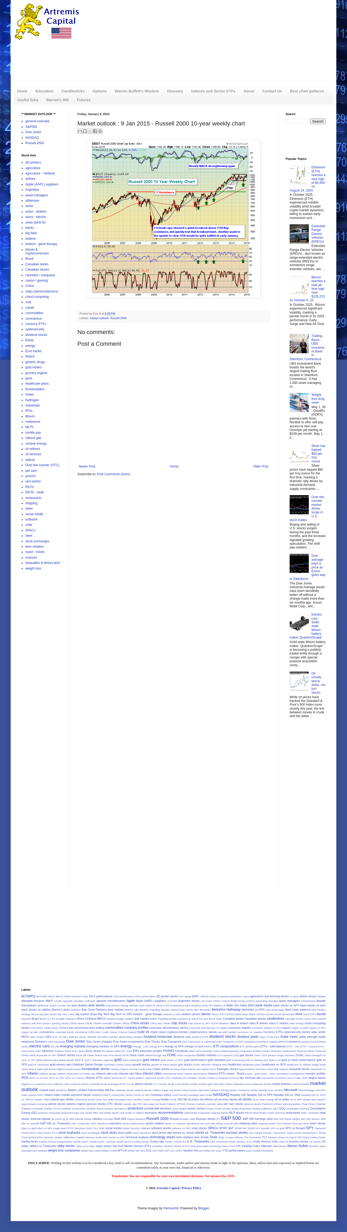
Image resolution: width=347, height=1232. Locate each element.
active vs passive (219, 996)
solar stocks (199, 1128)
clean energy (296, 1023)
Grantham (110, 1064)
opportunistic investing (34, 1104)
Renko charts (266, 1112)
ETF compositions (226, 1046)
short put (297, 1123)
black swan (241, 1014)
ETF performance (250, 1046)
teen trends (201, 1137)
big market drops (86, 1014)
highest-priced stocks (69, 1069)
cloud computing (37, 297)
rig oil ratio (68, 1118)
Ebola (29, 340)
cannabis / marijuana (40, 275)
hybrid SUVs (209, 1069)
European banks (111, 1051)
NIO (104, 1099)
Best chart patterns (307, 91)
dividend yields (247, 1037)
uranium (31, 557)
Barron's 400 (57, 100)
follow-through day (155, 1055)
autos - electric (35, 217)
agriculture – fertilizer (40, 173)
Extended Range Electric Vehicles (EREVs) (318, 233)
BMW (298, 1014)
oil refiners (32, 449)
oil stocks (245, 1099)
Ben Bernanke (202, 1009)
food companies (187, 1055)
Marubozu (61, 1090)
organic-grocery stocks (91, 1103)
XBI (137, 1150)
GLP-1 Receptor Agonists (98, 1060)
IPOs (29, 411)
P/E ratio (142, 1104)
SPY (310, 1128)
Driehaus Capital (267, 1041)
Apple (131, 1001)
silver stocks (318, 1123)
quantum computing (49, 1112)
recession (151, 1112)
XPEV (178, 1150)
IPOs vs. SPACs (74, 1077)
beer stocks (186, 1009)
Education (45, 91)
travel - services (107, 1141)
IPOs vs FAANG (39, 1077)
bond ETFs (309, 1014)
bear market (115, 1009)
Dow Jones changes (99, 1041)
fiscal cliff (81, 1055)
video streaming (212, 1146)
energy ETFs (156, 1046)
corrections (81, 1032)
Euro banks (33, 351)
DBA (65, 1036)
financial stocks (306, 1051)
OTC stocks (114, 1103)
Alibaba (321, 996)
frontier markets (206, 1055)
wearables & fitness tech (42, 563)
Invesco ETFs (217, 1073)
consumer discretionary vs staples (208, 1027)
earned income (309, 1041)
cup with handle (227, 1032)
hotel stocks (161, 1069)
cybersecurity (34, 329)
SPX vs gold (277, 1128)
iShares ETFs (94, 1077)
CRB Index (94, 1032)
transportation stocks (69, 1141)
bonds (321, 1014)
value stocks (104, 1146)
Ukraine (240, 1141)
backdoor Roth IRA (202, 1005)
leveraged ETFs (117, 1084)
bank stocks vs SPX (286, 1005)
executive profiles (151, 1050)
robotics (97, 1118)
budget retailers (125, 1018)
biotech (30, 239)
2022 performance (145, 996)
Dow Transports (171, 1041)
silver (29, 508)
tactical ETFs (35, 1137)
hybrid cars (194, 1069)
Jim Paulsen (190, 1077)
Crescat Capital (127, 1032)
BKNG (230, 1014)
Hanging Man (219, 1064)
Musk (209, 1094)
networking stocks (84, 1099)
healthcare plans (37, 383)
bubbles (111, 1018)
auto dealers (80, 1005)
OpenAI (321, 1099)
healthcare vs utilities (299, 1064)
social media (34, 514)
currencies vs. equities (249, 1032)
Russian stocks (205, 1118)
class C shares (278, 1023)
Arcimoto (172, 1000)
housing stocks (178, 1069)
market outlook (99, 318)
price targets (179, 1108)
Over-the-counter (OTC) (42, 465)
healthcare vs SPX (274, 1064)
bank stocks (264, 1005)
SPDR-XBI (240, 1128)
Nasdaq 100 (238, 1094)
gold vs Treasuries (38, 1064)
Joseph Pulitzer (206, 1077)
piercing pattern (292, 1104)
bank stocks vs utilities (36, 1009)
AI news (294, 996)
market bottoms (281, 1083)
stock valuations (142, 1132)
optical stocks (56, 1103)
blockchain (288, 1014)
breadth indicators (66, 1018)
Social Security (130, 1128)
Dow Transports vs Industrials (199, 1041)
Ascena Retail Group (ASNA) (238, 1000)
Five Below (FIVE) (119, 1055)
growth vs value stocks (164, 1064)
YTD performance (233, 1150)
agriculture (32, 168)
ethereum (48, 1050)
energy (30, 346)
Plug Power (308, 1104)
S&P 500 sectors (310, 1118)
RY (218, 1118)
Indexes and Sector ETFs (213, 91)
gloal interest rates (47, 1060)
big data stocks (48, 1014)
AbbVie (204, 996)
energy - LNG (141, 1046)
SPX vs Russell (295, 1128)
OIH (180, 1099)
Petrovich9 (171, 1208)
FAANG (168, 1051)
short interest (284, 1123)
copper (286, 1027)
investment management (290, 1073)
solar (28, 525)
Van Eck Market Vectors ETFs (132, 1146)
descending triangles (131, 1036)
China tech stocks (160, 1023)
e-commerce (293, 1041)
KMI (290, 1077)
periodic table (215, 1104)
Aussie (53, 1005)
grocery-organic (36, 373)
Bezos (35, 1014)
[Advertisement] (186, 44)
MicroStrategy (306, 1090)
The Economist (252, 1137)
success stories (237, 1133)
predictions (135, 1108)
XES (142, 1150)
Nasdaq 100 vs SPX (260, 1094)
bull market (142, 1018)
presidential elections (158, 1108)
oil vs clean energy (263, 1099)
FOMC (171, 1055)
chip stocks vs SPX (199, 1023)
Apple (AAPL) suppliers (41, 184)
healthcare (234, 1064)
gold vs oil (275, 1060)
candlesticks (275, 1018)
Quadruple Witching (298, 1108)
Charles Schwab (102, 1023)
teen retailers (34, 546)
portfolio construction (74, 1108)
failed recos (195, 1051)
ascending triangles (267, 1000)
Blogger (203, 1208)
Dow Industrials (56, 1041)
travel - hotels (35, 552)
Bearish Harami (170, 1009)
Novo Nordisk (134, 1099)
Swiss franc (279, 1132)
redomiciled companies (197, 1112)
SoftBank (145, 1128)
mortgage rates (196, 1094)
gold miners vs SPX (172, 1060)
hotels (29, 394)
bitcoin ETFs (219, 1014)
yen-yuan (216, 1150)
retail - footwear (310, 1112)
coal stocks (36, 1027)
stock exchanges (37, 541)
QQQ (282, 1108)
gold (117, 1060)
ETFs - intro (293, 1046)
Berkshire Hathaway (226, 1009)
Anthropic (90, 1000)
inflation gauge (48, 1073)
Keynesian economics (274, 1077)
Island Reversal (113, 1077)
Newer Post (87, 466)
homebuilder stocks (96, 1069)
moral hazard (179, 1094)
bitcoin (206, 1014)
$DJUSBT (42, 996)
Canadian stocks (37, 269)
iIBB (276, 1069)
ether (38, 1051)
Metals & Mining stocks (223, 1090)
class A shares (239, 1023)
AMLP (49, 1000)
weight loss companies (64, 1150)
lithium (30, 416)
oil (185, 1099)
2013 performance (100, 996)
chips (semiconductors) (41, 291)
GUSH (196, 1064)
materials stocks (124, 1090)
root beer (108, 1118)
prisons (30, 476)
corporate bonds (64, 1032)
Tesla (213, 1137)
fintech (30, 356)
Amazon (39, 1000)
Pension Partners (196, 1104)
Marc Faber (225, 1084)
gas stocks (246, 1055)
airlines (30, 179)
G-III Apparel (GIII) (228, 1055)
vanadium (157, 1146)
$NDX (51, 996)
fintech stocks (66, 1055)
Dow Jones (33, 132)
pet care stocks (233, 1103)
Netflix (70, 1099)
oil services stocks (226, 1099)
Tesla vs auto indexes (230, 1137)
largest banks (317, 1077)
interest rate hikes (130, 1073)
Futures (83, 100)
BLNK (278, 1014)
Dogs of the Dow (269, 1036)
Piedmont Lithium (272, 1104)
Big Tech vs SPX (121, 1014)
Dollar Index (289, 1037)
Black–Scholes (257, 1014)
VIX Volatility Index (248, 1146)
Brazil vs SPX (47, 1018)
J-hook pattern (136, 1077)
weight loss (33, 568)
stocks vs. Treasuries (210, 1133)
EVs (136, 1051)
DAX (48, 1036)
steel (28, 536)
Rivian (88, 1118)
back (187, 1005)
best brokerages (275, 1009)
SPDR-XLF (253, 1128)
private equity (230, 1108)
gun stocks (185, 1064)
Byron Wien (215, 1018)
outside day (130, 1104)
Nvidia (165, 1099)
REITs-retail (251, 1112)
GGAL (300, 1055)
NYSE (172, 1099)
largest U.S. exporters (33, 1084)
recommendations (170, 1113)
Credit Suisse (109, 1032)
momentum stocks (122, 1094)
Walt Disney (279, 1146)
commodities (34, 313)
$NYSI (60, 996)
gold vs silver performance (298, 1060)
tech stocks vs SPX (114, 1137)
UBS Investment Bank (222, 1141)
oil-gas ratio (309, 1099)
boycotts (26, 1018)
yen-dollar (204, 1150)
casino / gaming (36, 280)
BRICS (101, 1018)
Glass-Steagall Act (315, 1055)
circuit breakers (219, 1023)
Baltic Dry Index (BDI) (241, 1005)
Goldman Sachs (82, 1064)
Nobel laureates (117, 1099)
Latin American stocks (76, 1084)
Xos (172, 1150)
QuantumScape (70, 1112)
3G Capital (185, 996)
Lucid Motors (182, 1084)
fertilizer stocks (261, 1051)
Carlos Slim (310, 1018)
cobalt (29, 308)
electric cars (39, 1046)
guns (28, 378)
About (248, 91)
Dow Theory (152, 1041)
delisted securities (97, 1036)
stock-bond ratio (162, 1132)
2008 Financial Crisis (76, 996)
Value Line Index (85, 1146)
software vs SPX (181, 1128)
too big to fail (293, 1137)
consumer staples (239, 1027)
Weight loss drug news (318, 398)
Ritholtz (79, 1118)
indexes (283, 1069)
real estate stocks (109, 1112)
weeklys (42, 1150)
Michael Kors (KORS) (271, 1090)
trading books (318, 1137)
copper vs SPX (317, 1027)
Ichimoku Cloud (264, 1069)
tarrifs (99, 1137)
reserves (280, 1112)
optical (30, 460)
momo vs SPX (142, 1094)
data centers (37, 1036)
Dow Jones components (128, 1041)
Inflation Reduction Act (70, 1073)
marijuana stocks (261, 1084)
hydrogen (32, 400)
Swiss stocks (294, 1132)
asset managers (36, 195)
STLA (54, 1132)
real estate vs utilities (132, 1112)
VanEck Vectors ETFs (176, 1146)
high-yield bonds (46, 1069)
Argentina (32, 190)
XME (160, 1150)
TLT (264, 1137)
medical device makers (148, 1090)
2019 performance (123, 996)
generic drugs (35, 362)
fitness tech (101, 1055)
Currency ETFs (273, 1032)
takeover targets (53, 1137)
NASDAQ (32, 138)
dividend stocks (36, 335)
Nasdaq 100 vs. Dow (287, 1094)
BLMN (270, 1014)
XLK (154, 1150)
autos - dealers (35, 211)
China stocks (140, 1023)
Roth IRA (120, 1118)
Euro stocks (93, 1050)
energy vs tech (194, 1046)
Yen (196, 1150)
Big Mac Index (66, 1014)
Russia (174, 1118)
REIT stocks (236, 1112)
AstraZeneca (308, 1000)
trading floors (29, 1141)
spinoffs (265, 1128)
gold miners (33, 367)
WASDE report (317, 1146)
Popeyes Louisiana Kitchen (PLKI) (41, 1108)
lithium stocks (143, 1083)
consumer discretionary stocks (168, 1027)
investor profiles (315, 1073)
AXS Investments (174, 1005)
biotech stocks (191, 1014)
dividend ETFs (200, 1036)
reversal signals (40, 1118)
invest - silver (267, 1073)
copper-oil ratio (29, 1032)
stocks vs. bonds (183, 1132)
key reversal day (250, 1077)
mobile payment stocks (76, 1094)
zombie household (262, 1150)
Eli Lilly (55, 1046)
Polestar (321, 1104)
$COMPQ (28, 996)
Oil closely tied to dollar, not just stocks (318, 683)
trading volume (47, 1141)
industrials (32, 405)
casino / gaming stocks (55, 1023)
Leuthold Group (98, 1084)
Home (22, 91)
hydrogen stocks (227, 1069)
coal (28, 302)
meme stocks (189, 1090)
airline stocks (307, 996)
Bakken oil (220, 1005)
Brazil (29, 259)
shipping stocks (267, 1123)
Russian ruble (187, 1118)
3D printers (33, 162)
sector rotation (154, 1123)
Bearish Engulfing (150, 1009)
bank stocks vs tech (313, 1005)
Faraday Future (211, 1051)
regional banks (219, 1112)
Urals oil (283, 1141)
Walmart (266, 1146)
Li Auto (130, 1084)
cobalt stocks (51, 1027)
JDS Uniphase (173, 1077)
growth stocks (141, 1064)
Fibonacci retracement (283, 1051)
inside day (89, 1073)
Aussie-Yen (64, 1005)
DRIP (281, 1041)
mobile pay (33, 432)
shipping (31, 503)
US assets (315, 1141)
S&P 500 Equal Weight (287, 1118)
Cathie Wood (76, 1023)
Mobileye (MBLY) (101, 1094)
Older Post (260, 466)
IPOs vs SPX (57, 1077)
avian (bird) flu (35, 222)
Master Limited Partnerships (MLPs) (91, 1090)
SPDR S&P (226, 1128)
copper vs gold (299, 1027)
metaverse (32, 422)
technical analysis (137, 1137)
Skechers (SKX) (83, 1128)
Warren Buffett (297, 1146)
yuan (248, 1150)
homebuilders (35, 389)
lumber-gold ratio (208, 1084)
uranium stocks (298, 1141)
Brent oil (82, 1018)
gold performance (195, 1060)
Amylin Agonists (63, 1000)
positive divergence (116, 1108)
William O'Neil (109, 1150)
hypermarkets (246, 1069)
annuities (78, 1000)
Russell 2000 (118, 318)
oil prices (193, 1099)
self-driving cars (195, 1123)
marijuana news (242, 1084)
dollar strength (308, 1036)
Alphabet (27, 1000)
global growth (66, 1060)
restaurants (33, 498)
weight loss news (90, 1150)
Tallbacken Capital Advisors (79, 1137)
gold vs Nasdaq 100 (256, 1060)
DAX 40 (57, 1036)
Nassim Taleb (42, 1099)
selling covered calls (226, 1123)
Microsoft (290, 1090)
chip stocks (179, 1023)
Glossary (175, 91)
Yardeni (187, 1150)
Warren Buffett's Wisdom (137, 91)
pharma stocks (253, 1104)
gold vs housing (235, 1060)
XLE (148, 1150)
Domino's (41, 1041)
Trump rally (157, 1141)
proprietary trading (249, 1108)
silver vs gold (28, 1128)
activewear (236, 996)
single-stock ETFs (63, 1128)
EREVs (208, 1046)
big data (31, 233)
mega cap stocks (171, 1090)
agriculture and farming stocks (269, 996)
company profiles (136, 1028)
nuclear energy (35, 443)
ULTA (249, 1141)
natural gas (33, 438)
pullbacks (266, 1108)
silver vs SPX (44, 1128)
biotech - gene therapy (41, 244)
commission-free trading (89, 1027)
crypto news (157, 1032)
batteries (76, 1009)
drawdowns (250, 1041)
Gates (257, 1055)
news (99, 1099)
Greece (120, 1064)
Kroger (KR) (300, 1077)
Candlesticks (73, 91)
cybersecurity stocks (297, 1032)
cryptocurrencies (177, 1032)
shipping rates (248, 1123)
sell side (210, 1123)
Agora (245, 996)
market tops (47, 1090)
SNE (101, 1128)
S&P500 (31, 127)
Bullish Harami (177, 1018)
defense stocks (77, 1036)
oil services (33, 454)
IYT (125, 1077)
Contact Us (272, 91)
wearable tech (29, 1150)
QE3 (275, 1108)
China (29, 286)
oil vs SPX (296, 1099)
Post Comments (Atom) (113, 474)
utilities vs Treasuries (42, 1146)
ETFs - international (273, 1046)
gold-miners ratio (61, 1064)
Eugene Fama (63, 1051)
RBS (95, 1112)
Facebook (181, 1050)
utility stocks (65, 1146)
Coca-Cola (66, 1027)
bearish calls (131, 1009)
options (71, 1103)
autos (29, 206)
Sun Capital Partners (261, 1132)
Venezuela (196, 1146)
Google (98, 1064)
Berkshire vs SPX (253, 1009)
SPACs (30, 530)
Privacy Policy (214, 1108)
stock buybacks (69, 1133)
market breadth (300, 1084)
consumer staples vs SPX (266, 1027)
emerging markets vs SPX (103, 1046)
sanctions (116, 1123)
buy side (191, 1018)
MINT (40, 1094)
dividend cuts (182, 1036)
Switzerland (309, 1132)
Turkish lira (180, 1141)
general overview (37, 121)
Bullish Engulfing (158, 1018)
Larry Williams (55, 1084)
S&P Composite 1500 (83, 1123)
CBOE (88, 1023)
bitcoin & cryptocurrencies (37, 251)
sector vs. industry (175, 1123)
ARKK (216, 1000)
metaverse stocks (248, 1090)
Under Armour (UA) (265, 1141)
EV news (127, 1051)
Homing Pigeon (119, 1069)
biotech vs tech (172, 1014)
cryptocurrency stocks (203, 1032)
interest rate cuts (107, 1073)
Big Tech (103, 1014)
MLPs (29, 427)
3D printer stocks (167, 996)
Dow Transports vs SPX (230, 1041)
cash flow (36, 1023)
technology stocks (162, 1137)
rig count (56, 1118)
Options (100, 91)
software (31, 519)
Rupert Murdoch (136, 1118)
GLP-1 (79, 1060)
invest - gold (252, 1073)
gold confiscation (132, 1060)
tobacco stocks (276, 1137)
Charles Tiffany (121, 1023)
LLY (155, 1084)
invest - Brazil (236, 1073)
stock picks (109, 1133)
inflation (32, 1073)
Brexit (92, 1018)
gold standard (216, 1060)
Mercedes (203, 1090)
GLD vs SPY (28, 1060)
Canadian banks (37, 264)
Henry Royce (28, 1069)
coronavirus (33, 318)
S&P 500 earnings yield (257, 1118)
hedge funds (318, 1064)
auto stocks (96, 1005)
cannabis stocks (294, 1018)
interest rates (152, 1073)
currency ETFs (35, 324)
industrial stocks (299, 1069)
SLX (95, 1128)
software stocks (161, 1128)
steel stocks (43, 1132)
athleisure (32, 200)
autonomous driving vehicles (122, 1005)
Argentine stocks (189, 1000)
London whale (166, 1084)
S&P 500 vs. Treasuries (55, 1123)
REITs (29, 487)
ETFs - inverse (309, 1046)
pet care (31, 471)
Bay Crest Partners (94, 1009)
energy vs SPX (174, 1046)
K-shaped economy (227, 1077)
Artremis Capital (167, 1188)
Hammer (206, 1064)
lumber (194, 1084)
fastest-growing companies (236, 1051)
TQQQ (305, 1137)
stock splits (125, 1132)
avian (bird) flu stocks (151, 1005)
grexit (128, 1064)
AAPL (195, 996)
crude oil (143, 1032)
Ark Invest (206, 1000)
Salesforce (103, 1123)
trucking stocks (140, 1141)
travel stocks (124, 1141)
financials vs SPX (47, 1055)
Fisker (90, 1055)
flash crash (138, 1055)
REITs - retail (34, 492)
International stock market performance (184, 1073)
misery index (52, 1094)
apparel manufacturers (110, 1000)
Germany (290, 1055)
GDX (264, 1055)
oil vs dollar (282, 1099)
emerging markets (72, 1046)
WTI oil (122, 1150)
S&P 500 (231, 1118)
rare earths (33, 481)
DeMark (113, 1036)
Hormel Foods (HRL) (141, 1069)
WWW (131, 1150)
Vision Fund (228, 1146)
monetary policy (161, 1094)
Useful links (27, 100)
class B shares (258, 1023)
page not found (157, 1104)
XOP (166, 1150)
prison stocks (196, 1108)
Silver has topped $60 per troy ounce (318, 453)
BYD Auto (202, 1018)
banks (29, 228)
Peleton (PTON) (176, 1104)
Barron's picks (61, 1009)
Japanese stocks (154, 1077)
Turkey (169, 1141)
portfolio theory (95, 1108)
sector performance (134, 1123)
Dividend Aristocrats (158, 1037)
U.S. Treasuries (198, 1141)
